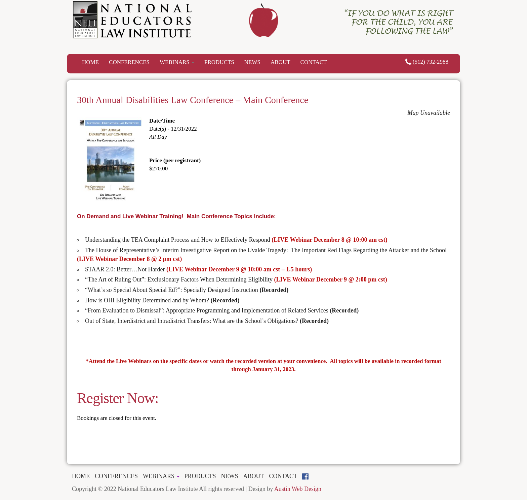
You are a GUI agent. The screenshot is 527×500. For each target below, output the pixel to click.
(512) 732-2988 (426, 62)
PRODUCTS (219, 62)
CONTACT (313, 62)
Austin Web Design (297, 489)
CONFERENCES (129, 62)
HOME (90, 62)
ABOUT (280, 62)
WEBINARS (177, 62)
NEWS (252, 62)
